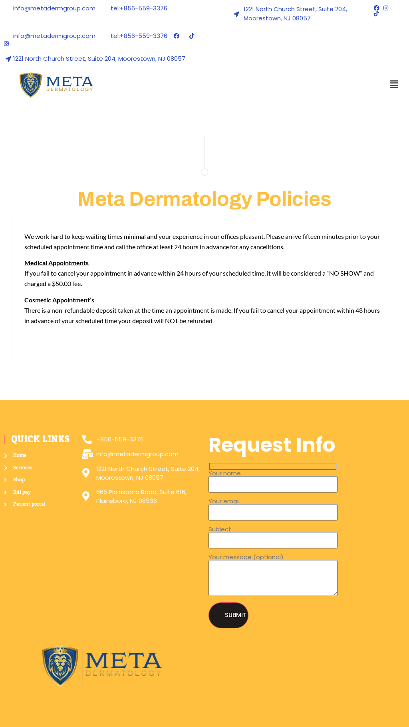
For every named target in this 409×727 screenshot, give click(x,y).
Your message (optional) (273, 575)
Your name (273, 479)
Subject (273, 535)
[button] (394, 84)
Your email (273, 507)
